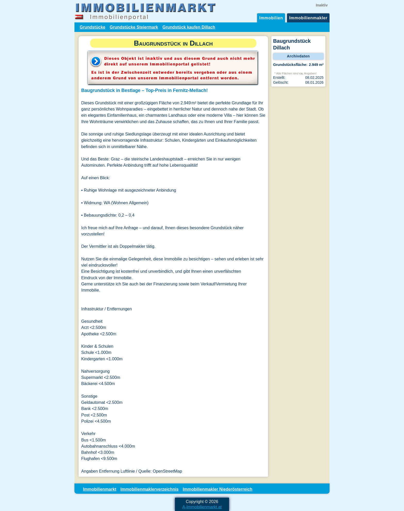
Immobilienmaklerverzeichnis (150, 489)
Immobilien (271, 17)
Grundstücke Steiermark (134, 27)
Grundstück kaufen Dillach (188, 27)
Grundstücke (92, 27)
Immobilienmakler (308, 17)
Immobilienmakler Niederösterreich (217, 489)
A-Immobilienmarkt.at (202, 507)
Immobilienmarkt (99, 489)
